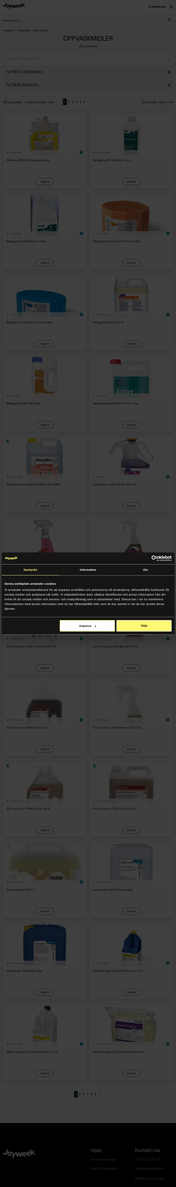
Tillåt (143, 625)
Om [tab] (145, 569)
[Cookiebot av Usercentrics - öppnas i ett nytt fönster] (154, 558)
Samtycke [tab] (30, 569)
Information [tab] (88, 569)
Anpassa (87, 625)
